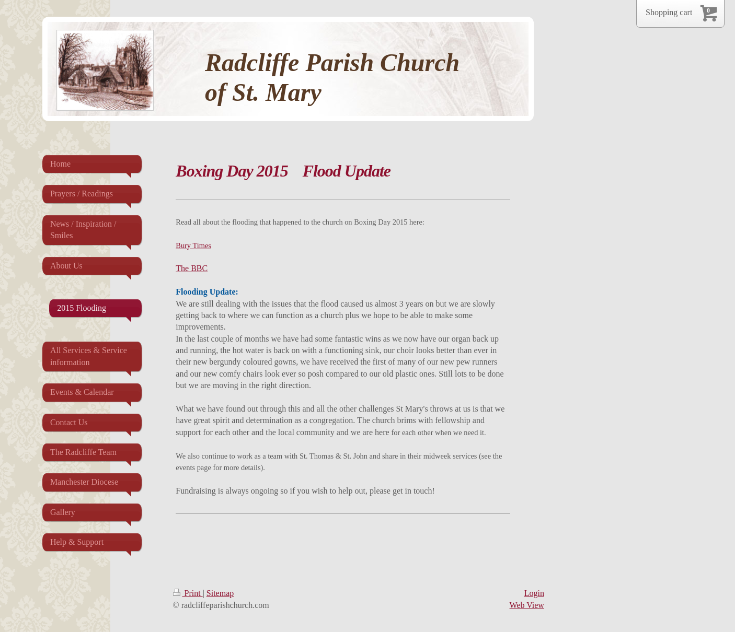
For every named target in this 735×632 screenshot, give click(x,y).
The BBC (192, 268)
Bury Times (193, 245)
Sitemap (220, 593)
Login (534, 593)
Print (188, 593)
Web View (527, 605)
